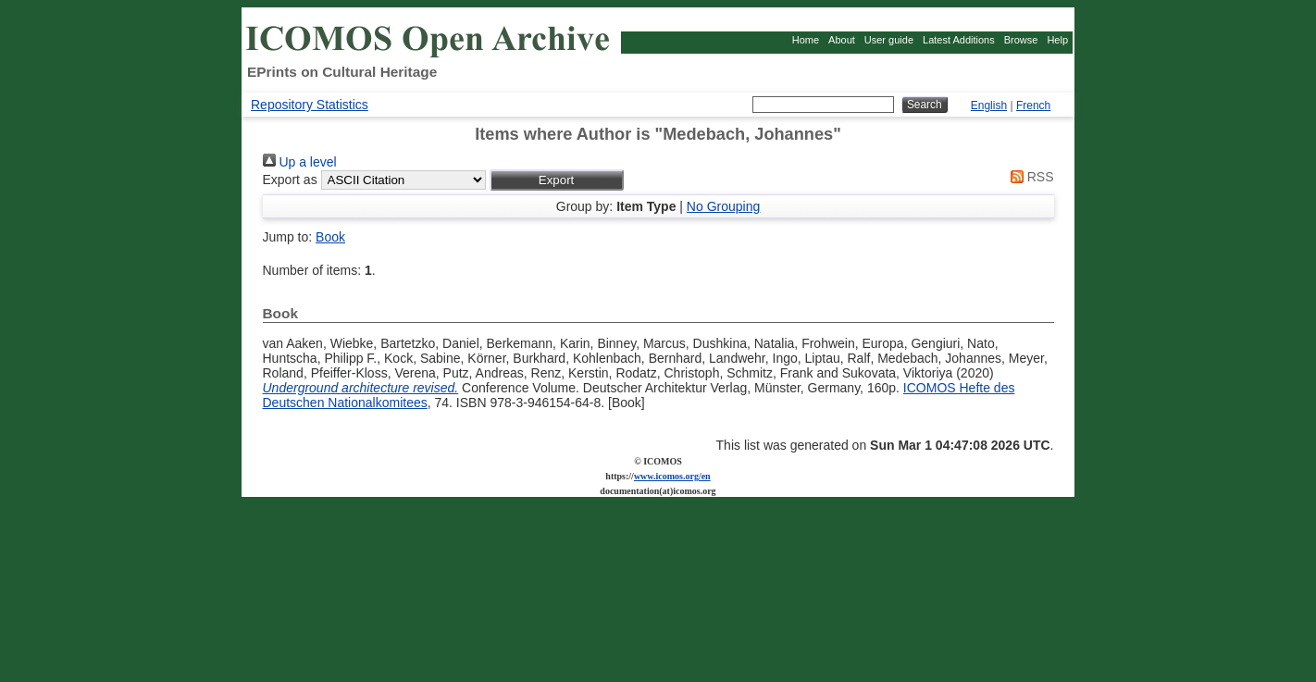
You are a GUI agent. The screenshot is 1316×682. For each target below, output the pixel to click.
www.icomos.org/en (672, 476)
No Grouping (723, 206)
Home (805, 39)
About (841, 39)
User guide (888, 39)
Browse (1021, 39)
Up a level (300, 162)
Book (330, 236)
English (989, 105)
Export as (290, 179)
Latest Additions (959, 39)
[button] (557, 180)
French (1033, 105)
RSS (1029, 176)
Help (1057, 39)
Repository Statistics (309, 104)
